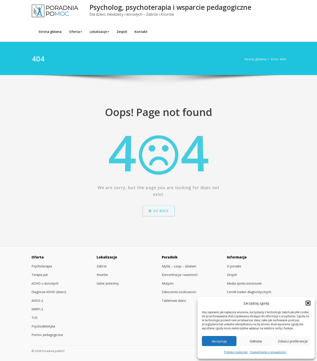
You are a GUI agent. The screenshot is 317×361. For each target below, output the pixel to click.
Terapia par (39, 275)
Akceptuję (219, 341)
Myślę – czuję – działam (179, 266)
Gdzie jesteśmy (108, 283)
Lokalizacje (99, 31)
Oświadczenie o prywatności (268, 352)
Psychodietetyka (43, 326)
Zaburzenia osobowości (179, 292)
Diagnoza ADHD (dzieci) (48, 292)
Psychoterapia (41, 266)
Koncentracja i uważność (180, 275)
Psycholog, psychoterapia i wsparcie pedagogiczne (170, 7)
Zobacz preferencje (293, 341)
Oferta (75, 31)
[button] (308, 303)
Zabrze (102, 266)
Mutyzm (168, 283)
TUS (34, 317)
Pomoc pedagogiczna (47, 335)
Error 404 (280, 59)
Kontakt (141, 31)
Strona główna (50, 31)
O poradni (234, 266)
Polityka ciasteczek (236, 352)
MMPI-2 (37, 309)
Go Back (158, 208)
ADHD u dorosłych (44, 283)
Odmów (256, 341)
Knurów (102, 275)
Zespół (122, 31)
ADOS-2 (37, 300)
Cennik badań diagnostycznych (249, 292)
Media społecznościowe (244, 283)
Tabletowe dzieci (174, 300)
